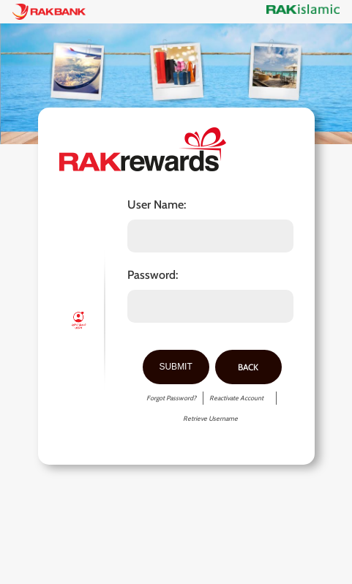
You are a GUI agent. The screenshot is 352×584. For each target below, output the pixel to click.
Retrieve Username (210, 418)
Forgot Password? (171, 398)
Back (248, 367)
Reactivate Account (236, 398)
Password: (152, 275)
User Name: (156, 205)
